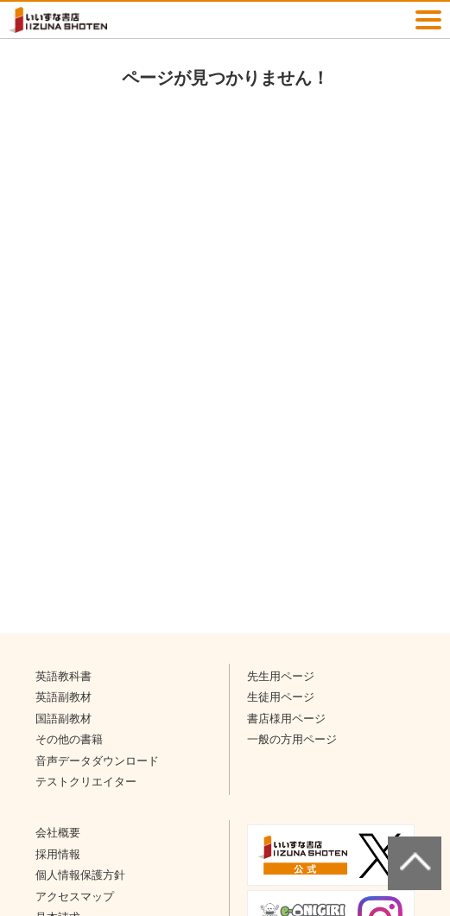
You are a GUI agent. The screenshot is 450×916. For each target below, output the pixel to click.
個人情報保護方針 (80, 874)
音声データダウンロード (97, 760)
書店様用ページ (286, 718)
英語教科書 (63, 676)
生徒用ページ (280, 696)
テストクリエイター (85, 781)
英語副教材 (63, 696)
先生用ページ (280, 676)
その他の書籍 (69, 739)
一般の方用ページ (292, 739)
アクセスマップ (74, 896)
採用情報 (57, 854)
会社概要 (57, 832)
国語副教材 (63, 718)
